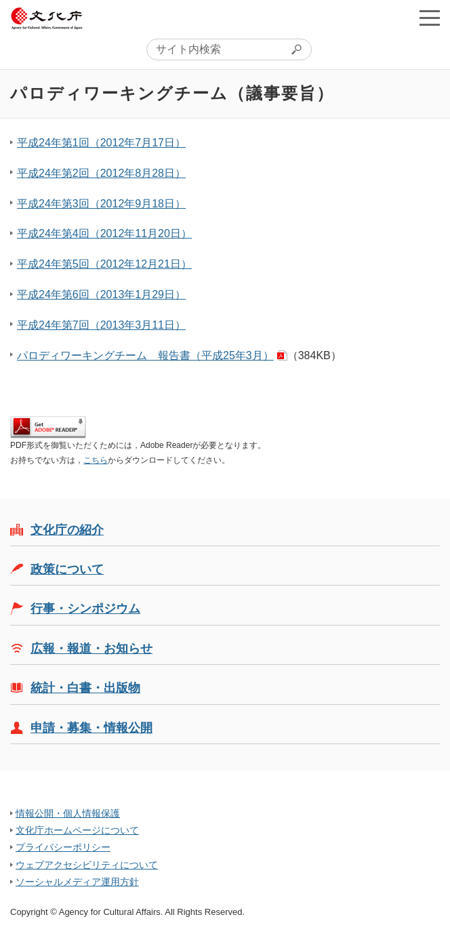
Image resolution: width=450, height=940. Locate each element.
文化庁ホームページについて (77, 830)
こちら (95, 460)
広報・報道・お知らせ (91, 648)
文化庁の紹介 (67, 530)
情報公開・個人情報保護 (68, 813)
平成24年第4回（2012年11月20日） (104, 233)
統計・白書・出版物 (85, 688)
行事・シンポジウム (85, 608)
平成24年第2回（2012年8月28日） (101, 173)
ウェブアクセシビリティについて (87, 864)
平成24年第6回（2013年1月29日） (101, 294)
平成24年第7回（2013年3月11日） (101, 325)
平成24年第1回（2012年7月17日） (101, 142)
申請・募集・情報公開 (91, 728)
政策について (67, 569)
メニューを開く (429, 17)
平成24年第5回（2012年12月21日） (104, 264)
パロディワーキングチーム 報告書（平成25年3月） (145, 355)
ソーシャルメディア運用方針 (77, 881)
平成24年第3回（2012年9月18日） (101, 203)
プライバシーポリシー (63, 847)
